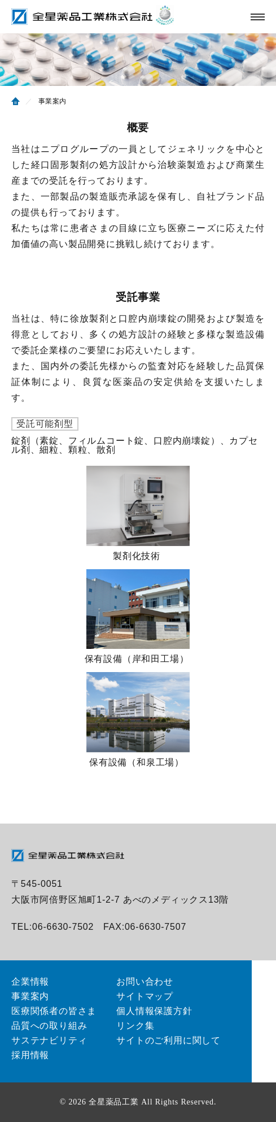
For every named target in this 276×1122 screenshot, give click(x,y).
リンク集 (135, 1025)
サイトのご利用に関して (168, 1040)
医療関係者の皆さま (54, 1011)
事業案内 (30, 996)
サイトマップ (144, 996)
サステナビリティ (49, 1040)
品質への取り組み (49, 1025)
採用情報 (30, 1055)
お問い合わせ (144, 981)
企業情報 (30, 981)
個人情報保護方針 (154, 1011)
